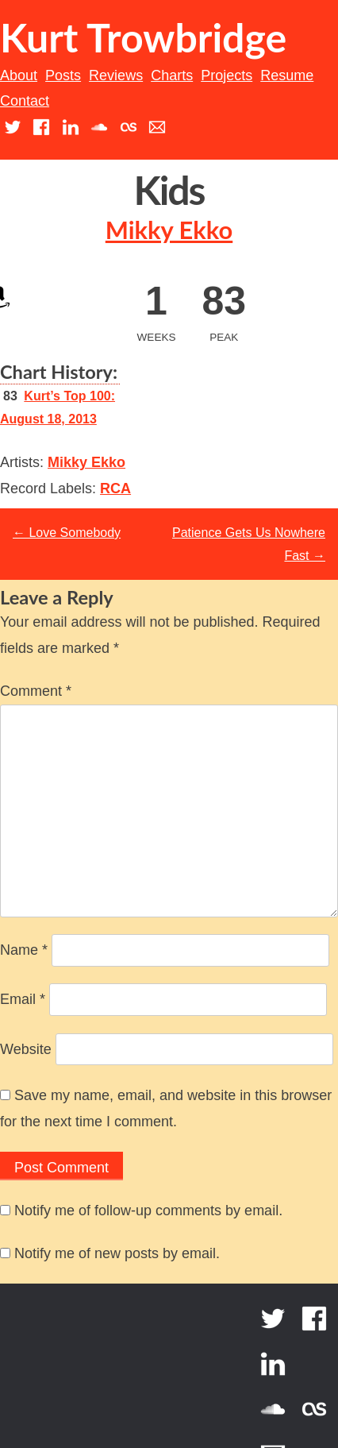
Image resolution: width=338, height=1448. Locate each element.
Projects (226, 75)
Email (22, 999)
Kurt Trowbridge (143, 37)
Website (26, 1049)
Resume (286, 75)
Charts (172, 75)
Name (24, 950)
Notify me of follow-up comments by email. (148, 1210)
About (18, 75)
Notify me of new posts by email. (117, 1253)
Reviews (116, 75)
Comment (35, 691)
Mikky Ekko (169, 230)
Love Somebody (67, 532)
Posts (63, 75)
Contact (24, 101)
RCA (115, 488)
